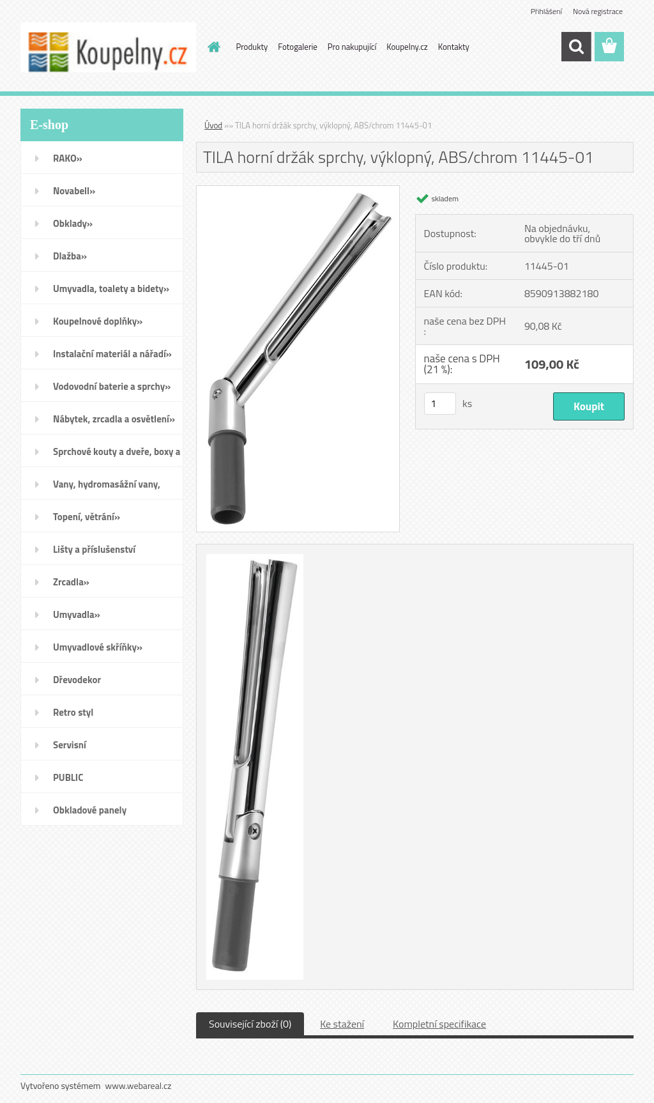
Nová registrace (598, 11)
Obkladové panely (89, 810)
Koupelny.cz (407, 46)
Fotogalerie (297, 46)
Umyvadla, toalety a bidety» (111, 288)
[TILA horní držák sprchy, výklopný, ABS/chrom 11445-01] (298, 191)
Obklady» (73, 223)
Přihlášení (546, 11)
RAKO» (67, 158)
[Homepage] (212, 46)
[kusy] (440, 403)
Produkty (252, 46)
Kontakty (453, 46)
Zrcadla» (71, 582)
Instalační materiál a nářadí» (112, 353)
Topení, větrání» (86, 516)
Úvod (213, 125)
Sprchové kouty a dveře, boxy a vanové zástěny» (116, 455)
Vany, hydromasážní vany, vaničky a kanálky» (106, 488)
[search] (576, 46)
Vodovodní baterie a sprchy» (112, 386)
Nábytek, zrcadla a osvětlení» (114, 419)
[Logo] (108, 47)
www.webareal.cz (138, 1085)
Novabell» (74, 190)
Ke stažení (342, 1023)
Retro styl (73, 712)
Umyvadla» (76, 614)
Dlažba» (70, 256)
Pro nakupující (352, 46)
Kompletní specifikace (439, 1023)
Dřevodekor (77, 679)
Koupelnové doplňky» (97, 321)
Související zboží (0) (250, 1023)
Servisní (69, 744)
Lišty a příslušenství (94, 549)
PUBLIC (68, 777)
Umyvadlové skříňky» (97, 647)
